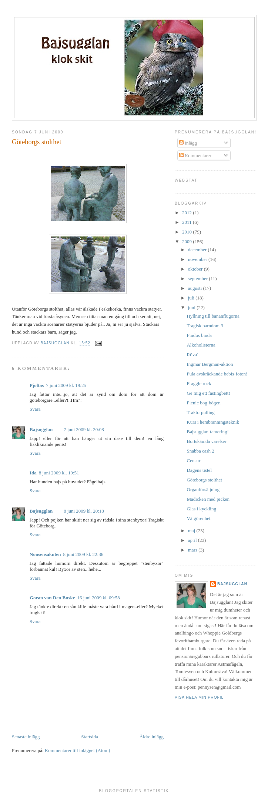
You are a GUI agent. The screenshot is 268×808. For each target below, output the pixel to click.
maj (192, 530)
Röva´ (192, 354)
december (198, 249)
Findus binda (199, 335)
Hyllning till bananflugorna (213, 316)
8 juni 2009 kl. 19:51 (59, 473)
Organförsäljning (203, 489)
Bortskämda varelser (206, 441)
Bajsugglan (41, 429)
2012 (187, 212)
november (198, 259)
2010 (187, 232)
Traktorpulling (200, 412)
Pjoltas (37, 385)
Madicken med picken (208, 499)
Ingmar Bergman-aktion (210, 364)
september (198, 278)
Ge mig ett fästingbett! (208, 393)
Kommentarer (195, 155)
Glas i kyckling (201, 508)
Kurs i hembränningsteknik (213, 422)
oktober (196, 269)
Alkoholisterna (201, 345)
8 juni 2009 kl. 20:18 (84, 511)
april (193, 540)
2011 (187, 222)
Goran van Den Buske (52, 597)
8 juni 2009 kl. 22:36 (83, 554)
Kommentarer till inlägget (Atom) (77, 750)
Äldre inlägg (152, 736)
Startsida (89, 736)
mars (193, 550)
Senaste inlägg (26, 736)
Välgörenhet (198, 518)
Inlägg (188, 143)
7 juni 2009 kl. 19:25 (66, 385)
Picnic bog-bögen (203, 402)
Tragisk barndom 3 (205, 325)
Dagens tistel (199, 470)
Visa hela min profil (199, 697)
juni (192, 307)
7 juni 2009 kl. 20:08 (84, 429)
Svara (35, 409)
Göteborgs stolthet (204, 480)
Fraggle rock (199, 383)
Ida (33, 473)
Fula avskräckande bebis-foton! (217, 374)
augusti (195, 288)
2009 (187, 241)
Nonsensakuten (45, 554)
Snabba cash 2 (200, 451)
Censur (193, 460)
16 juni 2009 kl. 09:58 (98, 597)
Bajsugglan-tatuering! (207, 431)
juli (192, 298)
